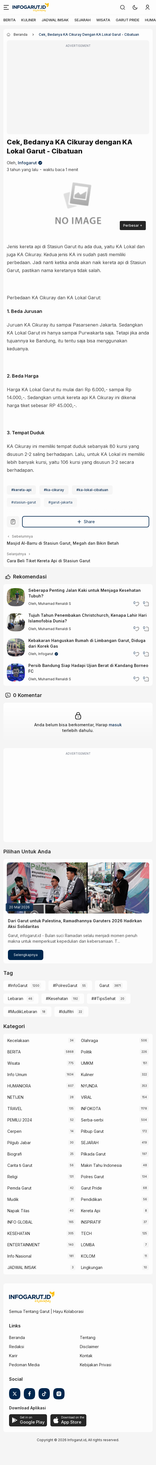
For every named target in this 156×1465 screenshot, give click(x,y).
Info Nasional (19, 1256)
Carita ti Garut (19, 1165)
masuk (115, 724)
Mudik (13, 1199)
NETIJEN (15, 1097)
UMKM (87, 1063)
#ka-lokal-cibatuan (92, 490)
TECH (86, 1233)
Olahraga (89, 1040)
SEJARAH (82, 20)
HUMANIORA (19, 1085)
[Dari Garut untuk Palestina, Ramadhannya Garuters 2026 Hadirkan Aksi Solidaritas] (78, 887)
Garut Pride (91, 1188)
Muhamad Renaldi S (54, 603)
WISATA (103, 20)
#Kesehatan (57, 998)
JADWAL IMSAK (55, 20)
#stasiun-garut (23, 502)
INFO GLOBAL (20, 1222)
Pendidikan (91, 1199)
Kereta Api (90, 1210)
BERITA (9, 20)
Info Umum (17, 1074)
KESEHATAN (18, 1233)
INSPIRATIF (91, 1222)
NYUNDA (89, 1085)
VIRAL (86, 1097)
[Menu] (6, 7)
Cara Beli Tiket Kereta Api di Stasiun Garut (48, 560)
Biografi (14, 1154)
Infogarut (27, 162)
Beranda (17, 1337)
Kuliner (87, 1074)
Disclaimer (89, 1346)
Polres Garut (92, 1176)
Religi (12, 1176)
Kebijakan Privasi (95, 1364)
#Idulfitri (66, 1011)
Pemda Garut (19, 1188)
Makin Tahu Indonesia (101, 1165)
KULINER (28, 20)
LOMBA (88, 1244)
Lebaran (15, 998)
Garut (104, 985)
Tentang (87, 1337)
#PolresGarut (65, 985)
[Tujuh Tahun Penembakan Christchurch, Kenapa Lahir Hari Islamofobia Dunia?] (16, 622)
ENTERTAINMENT (23, 1244)
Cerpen (14, 1131)
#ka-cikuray (54, 490)
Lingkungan (91, 1267)
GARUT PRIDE (127, 20)
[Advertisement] (78, 91)
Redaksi (16, 1346)
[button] (135, 7)
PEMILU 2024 (19, 1119)
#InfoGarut (17, 985)
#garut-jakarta (60, 502)
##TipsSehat (103, 998)
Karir (13, 1355)
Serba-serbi (92, 1119)
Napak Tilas (18, 1210)
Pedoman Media (24, 1364)
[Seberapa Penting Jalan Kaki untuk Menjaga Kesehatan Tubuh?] (16, 597)
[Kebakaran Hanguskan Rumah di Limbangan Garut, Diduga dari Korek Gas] (16, 647)
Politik (86, 1051)
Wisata (13, 1063)
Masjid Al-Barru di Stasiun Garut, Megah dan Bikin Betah (63, 543)
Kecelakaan (18, 1040)
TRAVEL (14, 1108)
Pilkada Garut (93, 1154)
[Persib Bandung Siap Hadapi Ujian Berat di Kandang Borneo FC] (16, 673)
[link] (122, 7)
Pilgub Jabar (19, 1142)
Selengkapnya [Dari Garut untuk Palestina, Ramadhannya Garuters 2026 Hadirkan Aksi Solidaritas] (26, 955)
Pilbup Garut (92, 1131)
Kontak (86, 1355)
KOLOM (88, 1256)
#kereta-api (21, 490)
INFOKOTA (91, 1108)
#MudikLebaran (22, 1011)
